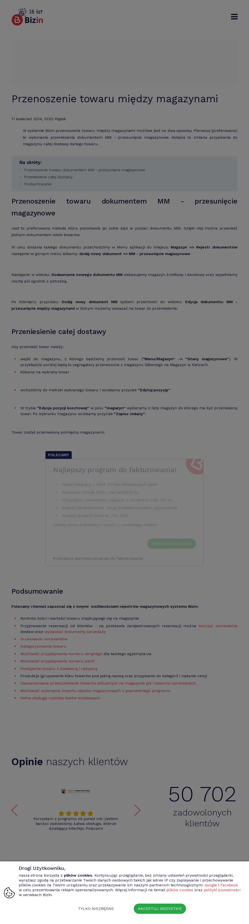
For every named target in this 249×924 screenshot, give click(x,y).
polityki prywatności (222, 890)
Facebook (229, 885)
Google (211, 885)
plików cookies (179, 890)
